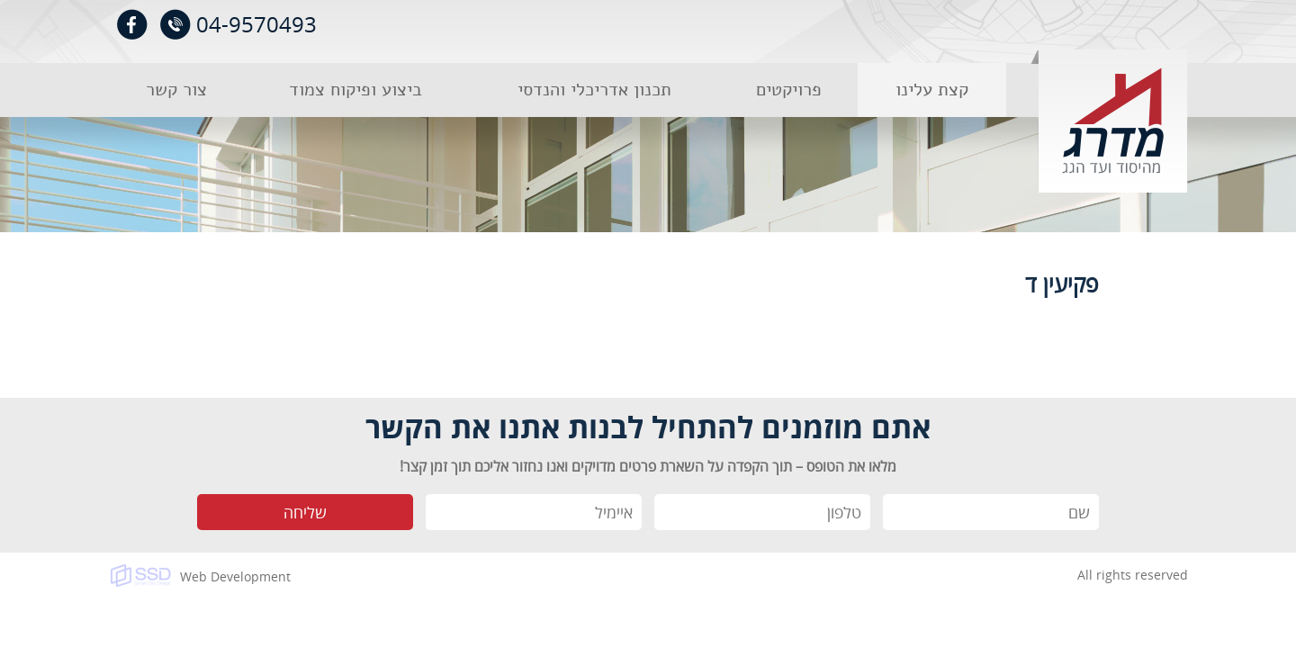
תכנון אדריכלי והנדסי (594, 89)
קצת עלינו (932, 89)
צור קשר (176, 89)
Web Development (235, 576)
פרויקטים (789, 89)
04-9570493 (256, 24)
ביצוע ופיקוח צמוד (355, 89)
